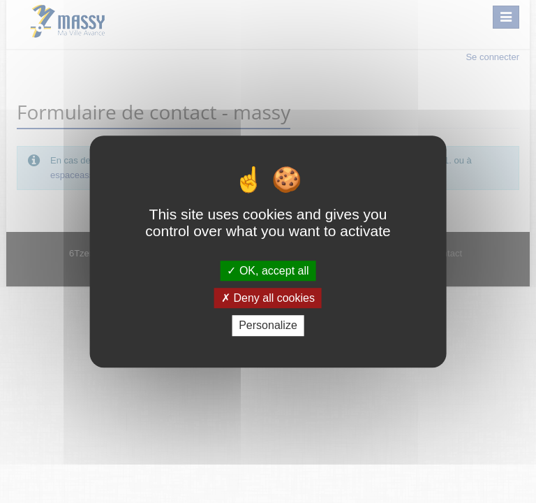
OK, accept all (267, 271)
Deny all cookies (268, 298)
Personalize (268, 326)
